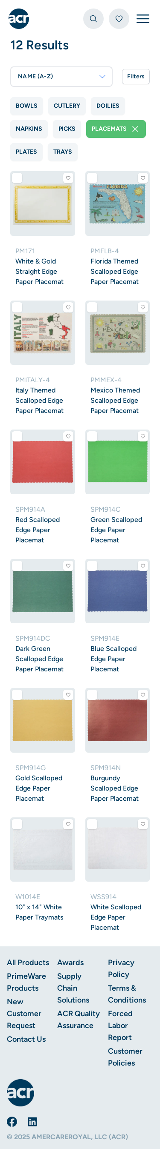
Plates (26, 151)
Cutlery (67, 105)
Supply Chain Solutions (73, 988)
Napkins (29, 128)
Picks (67, 128)
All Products (28, 962)
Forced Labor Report (120, 1025)
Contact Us (26, 1039)
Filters (136, 76)
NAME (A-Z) (62, 76)
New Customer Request (24, 1013)
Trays (62, 151)
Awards (70, 962)
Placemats (116, 129)
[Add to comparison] (17, 178)
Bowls (27, 105)
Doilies (107, 105)
